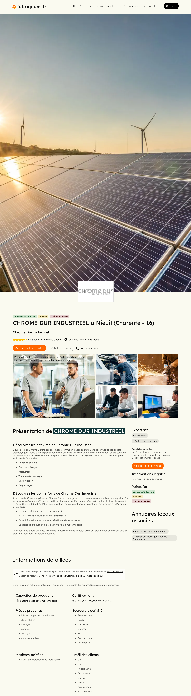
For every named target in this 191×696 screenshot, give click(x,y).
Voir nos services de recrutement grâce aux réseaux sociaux (72, 575)
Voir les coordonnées (148, 465)
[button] (82, 6)
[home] (29, 7)
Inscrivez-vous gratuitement (28, 359)
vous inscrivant (115, 571)
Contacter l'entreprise (29, 348)
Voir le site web (61, 348)
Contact (171, 6)
